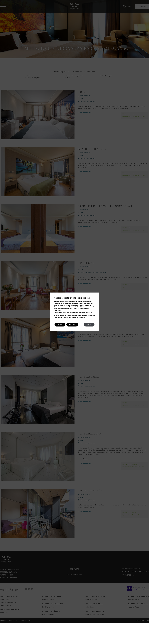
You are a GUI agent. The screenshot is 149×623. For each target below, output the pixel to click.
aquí (63, 316)
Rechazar (72, 324)
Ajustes (89, 324)
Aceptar (59, 324)
